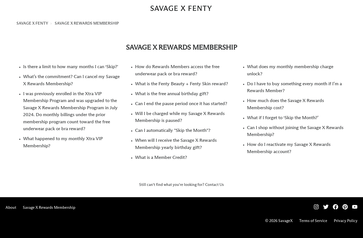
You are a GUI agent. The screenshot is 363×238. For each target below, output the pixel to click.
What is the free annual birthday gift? (171, 94)
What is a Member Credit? (161, 157)
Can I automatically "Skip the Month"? (172, 130)
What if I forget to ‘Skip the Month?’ (282, 118)
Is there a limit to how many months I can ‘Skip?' (70, 67)
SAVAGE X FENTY (32, 23)
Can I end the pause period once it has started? (181, 103)
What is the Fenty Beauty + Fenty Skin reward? (181, 84)
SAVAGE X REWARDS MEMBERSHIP (87, 23)
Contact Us (214, 185)
